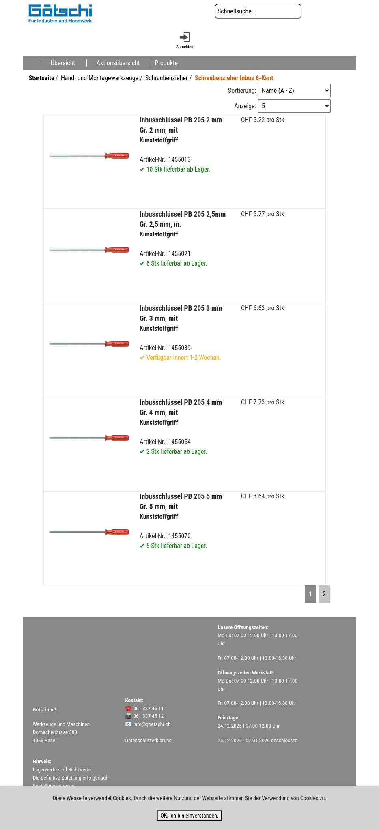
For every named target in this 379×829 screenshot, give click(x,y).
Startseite (41, 78)
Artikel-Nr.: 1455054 (181, 426)
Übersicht (63, 63)
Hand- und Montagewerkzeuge (99, 78)
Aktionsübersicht (118, 63)
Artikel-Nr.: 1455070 (181, 521)
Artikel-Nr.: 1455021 (183, 238)
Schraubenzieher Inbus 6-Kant (234, 78)
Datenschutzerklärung (148, 740)
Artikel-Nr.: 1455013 (181, 144)
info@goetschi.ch (151, 724)
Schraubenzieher (166, 78)
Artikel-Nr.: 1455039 (181, 332)
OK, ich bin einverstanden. (189, 815)
